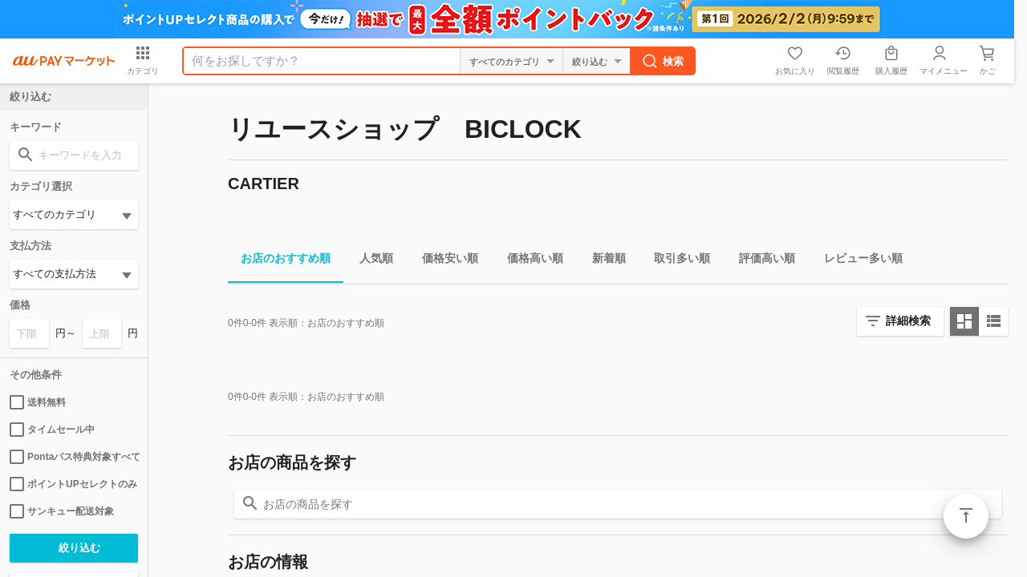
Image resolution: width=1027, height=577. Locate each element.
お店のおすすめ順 (279, 261)
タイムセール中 (52, 429)
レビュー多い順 (857, 261)
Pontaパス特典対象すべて (74, 457)
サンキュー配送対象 (62, 511)
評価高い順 (760, 261)
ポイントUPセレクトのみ (73, 484)
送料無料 (38, 402)
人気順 (370, 261)
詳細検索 (908, 320)
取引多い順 (675, 261)
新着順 (602, 261)
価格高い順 (528, 261)
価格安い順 (443, 261)
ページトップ (966, 516)
